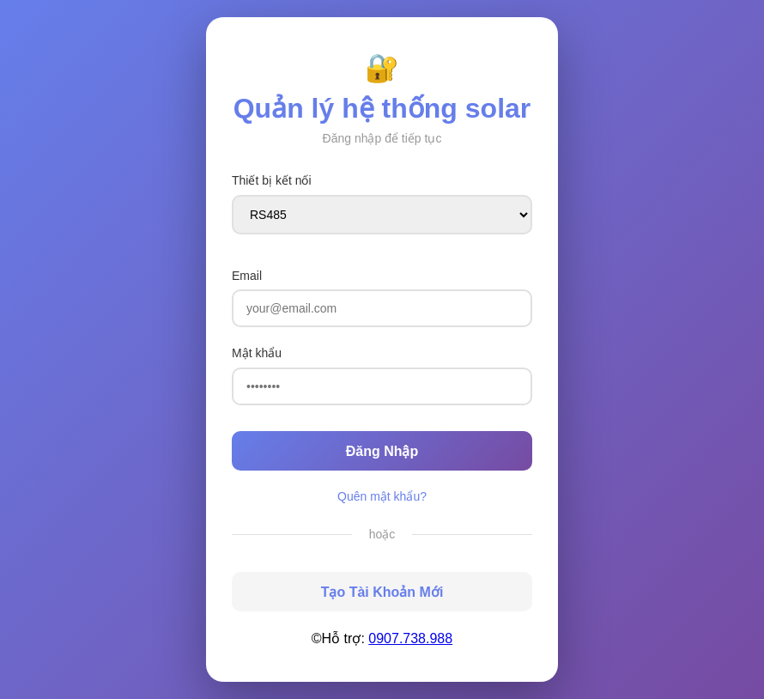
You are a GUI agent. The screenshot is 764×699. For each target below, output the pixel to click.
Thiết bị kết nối (272, 180)
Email (247, 276)
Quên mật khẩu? (382, 496)
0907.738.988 (410, 638)
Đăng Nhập (382, 451)
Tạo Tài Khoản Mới (382, 592)
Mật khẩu (257, 353)
